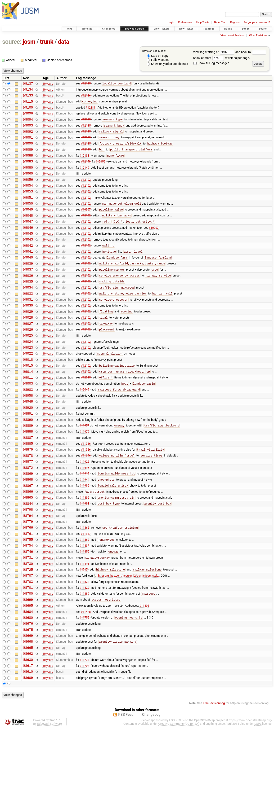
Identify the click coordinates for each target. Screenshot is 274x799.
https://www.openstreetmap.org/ (250, 791)
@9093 (28, 131)
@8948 (28, 439)
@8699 (28, 661)
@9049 (28, 225)
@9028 (28, 345)
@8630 (28, 728)
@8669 (28, 701)
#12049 (84, 426)
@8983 (28, 426)
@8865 (28, 547)
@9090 (28, 151)
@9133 (28, 97)
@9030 (28, 332)
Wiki (69, 28)
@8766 (28, 580)
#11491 (84, 621)
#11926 (86, 493)
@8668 (28, 708)
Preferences (185, 22)
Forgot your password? (257, 22)
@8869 (28, 520)
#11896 (84, 547)
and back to (250, 52)
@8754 (28, 600)
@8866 (28, 540)
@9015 (28, 399)
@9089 (28, 158)
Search (263, 28)
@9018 (28, 393)
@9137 (28, 84)
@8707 (28, 634)
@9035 (28, 305)
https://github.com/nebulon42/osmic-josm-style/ (126, 634)
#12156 (100, 171)
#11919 (84, 520)
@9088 (28, 164)
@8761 (28, 587)
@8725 (28, 627)
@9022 (28, 386)
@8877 (28, 507)
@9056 (28, 191)
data (63, 41)
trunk (46, 41)
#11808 (144, 668)
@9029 (28, 339)
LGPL (257, 794)
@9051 (28, 211)
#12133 (84, 165)
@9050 (28, 218)
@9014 (28, 406)
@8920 (28, 446)
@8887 (28, 480)
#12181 (90, 111)
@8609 (28, 748)
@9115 (28, 104)
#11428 (86, 674)
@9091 (28, 144)
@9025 (28, 366)
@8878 (28, 500)
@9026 (28, 359)
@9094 (28, 124)
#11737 (84, 728)
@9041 (28, 272)
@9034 (28, 312)
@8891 (28, 453)
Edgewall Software (49, 794)
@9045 (28, 252)
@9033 (28, 319)
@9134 (28, 90)
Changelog (108, 28)
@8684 (28, 674)
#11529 (84, 648)
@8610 (28, 741)
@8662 (28, 721)
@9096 (28, 117)
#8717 (84, 627)
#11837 (86, 587)
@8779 (28, 574)
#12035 (86, 413)
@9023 (28, 379)
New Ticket (186, 28)
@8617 (28, 735)
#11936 (86, 486)
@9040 (28, 278)
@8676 (28, 688)
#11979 (84, 473)
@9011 (28, 413)
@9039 (28, 285)
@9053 (28, 204)
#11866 (84, 581)
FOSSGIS (175, 791)
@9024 (28, 372)
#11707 (84, 735)
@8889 (28, 466)
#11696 (86, 500)
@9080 (28, 178)
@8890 (28, 460)
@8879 (28, 493)
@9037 (28, 292)
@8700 (28, 654)
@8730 (28, 621)
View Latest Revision (232, 35)
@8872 (28, 513)
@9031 (28, 325)
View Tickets (161, 28)
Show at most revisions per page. (221, 58)
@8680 (28, 681)
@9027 (28, 352)
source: (12, 41)
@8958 (28, 433)
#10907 (86, 225)
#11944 (84, 527)
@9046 (28, 245)
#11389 (84, 654)
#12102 (86, 191)
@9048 (28, 231)
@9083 (28, 171)
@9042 (28, 265)
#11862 (84, 594)
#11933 (84, 554)
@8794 (28, 567)
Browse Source (134, 28)
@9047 (28, 238)
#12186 (86, 97)
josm (28, 41)
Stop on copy (157, 55)
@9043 (28, 258)
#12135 (86, 84)
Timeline (86, 28)
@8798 (28, 560)
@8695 (28, 668)
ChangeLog (151, 785)
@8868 (28, 527)
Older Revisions (258, 35)
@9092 (28, 138)
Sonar (245, 28)
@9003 (28, 419)
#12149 (86, 171)
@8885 (28, 486)
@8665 (28, 715)
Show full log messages (211, 63)
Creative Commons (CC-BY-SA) (178, 794)
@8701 (28, 647)
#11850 (84, 607)
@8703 (28, 641)
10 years (47, 84)
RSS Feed (126, 785)
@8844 (28, 554)
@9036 (28, 299)
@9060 (28, 184)
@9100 (28, 111)
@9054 (28, 198)
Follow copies (158, 59)
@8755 (28, 594)
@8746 (28, 607)
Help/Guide (202, 22)
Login (171, 22)
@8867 (28, 533)
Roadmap (209, 28)
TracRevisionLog (214, 774)
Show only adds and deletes (167, 64)
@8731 (28, 614)
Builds (228, 28)
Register (235, 22)
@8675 (28, 695)
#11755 (84, 681)
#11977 (84, 466)
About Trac (220, 22)
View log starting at (214, 52)
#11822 (84, 641)
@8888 (28, 473)
